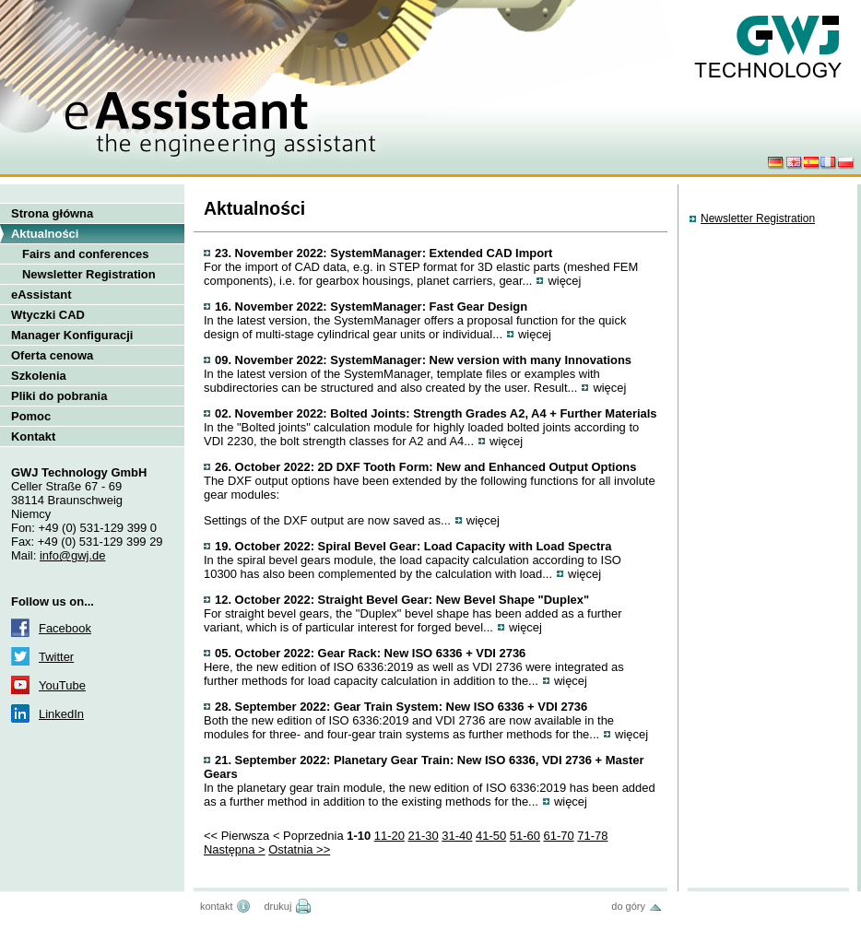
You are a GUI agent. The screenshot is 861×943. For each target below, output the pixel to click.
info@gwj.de (72, 555)
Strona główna (52, 213)
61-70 (559, 836)
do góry (628, 906)
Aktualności (44, 234)
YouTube (62, 685)
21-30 (423, 836)
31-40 (457, 836)
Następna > (234, 849)
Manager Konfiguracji (72, 335)
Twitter (56, 657)
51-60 (525, 836)
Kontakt (33, 436)
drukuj (277, 906)
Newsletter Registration (89, 274)
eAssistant (41, 294)
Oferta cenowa (52, 355)
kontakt (216, 906)
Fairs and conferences (85, 254)
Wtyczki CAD (48, 315)
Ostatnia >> (299, 849)
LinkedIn (61, 714)
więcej (564, 281)
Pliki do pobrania (59, 396)
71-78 (592, 836)
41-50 (491, 836)
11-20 (389, 836)
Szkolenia (38, 376)
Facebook (65, 628)
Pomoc (31, 416)
